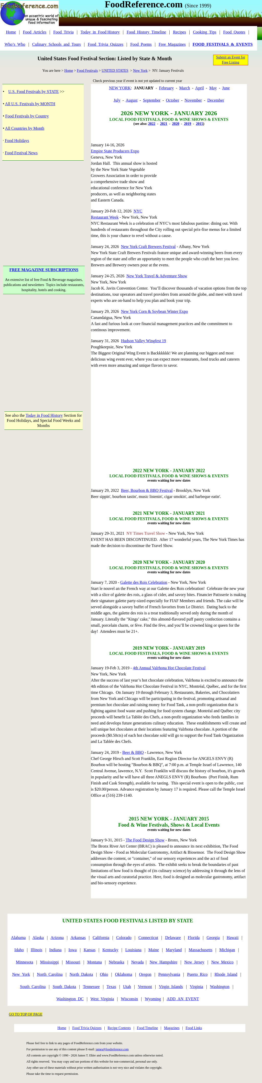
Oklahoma (123, 974)
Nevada (137, 962)
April (199, 88)
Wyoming (153, 999)
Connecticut (148, 937)
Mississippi (49, 962)
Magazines (172, 1028)
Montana (94, 962)
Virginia (196, 986)
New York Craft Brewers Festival (148, 246)
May (213, 88)
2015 (199, 124)
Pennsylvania (169, 974)
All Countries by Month (24, 128)
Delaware (173, 937)
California (101, 937)
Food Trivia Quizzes (86, 1028)
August (131, 100)
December (215, 100)
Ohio (104, 974)
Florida (194, 937)
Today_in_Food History (100, 32)
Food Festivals (87, 71)
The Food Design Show (145, 840)
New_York (21, 974)
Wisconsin (129, 999)
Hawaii (232, 937)
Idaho (19, 950)
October (172, 100)
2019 (187, 124)
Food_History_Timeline (146, 32)
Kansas (89, 950)
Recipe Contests (119, 1028)
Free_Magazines (172, 44)
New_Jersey (194, 962)
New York (140, 71)
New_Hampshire (163, 962)
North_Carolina (49, 974)
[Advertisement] (44, 205)
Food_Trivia (63, 32)
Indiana (55, 950)
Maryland (174, 950)
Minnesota (24, 962)
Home (11, 32)
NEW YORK (120, 88)
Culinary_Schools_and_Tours (56, 44)
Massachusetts (200, 950)
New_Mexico (222, 962)
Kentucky (110, 950)
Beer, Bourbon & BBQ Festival (147, 490)
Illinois (36, 950)
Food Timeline (147, 1028)
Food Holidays (17, 140)
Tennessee (91, 986)
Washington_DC (69, 999)
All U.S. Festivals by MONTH (30, 104)
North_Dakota (81, 974)
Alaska (38, 937)
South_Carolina (33, 986)
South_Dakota (64, 986)
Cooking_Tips (204, 32)
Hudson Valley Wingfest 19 (143, 341)
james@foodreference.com (112, 1049)
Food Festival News (21, 153)
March (184, 88)
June (226, 88)
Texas (111, 986)
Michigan (227, 950)
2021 (163, 124)
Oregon (145, 974)
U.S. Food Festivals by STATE (33, 91)
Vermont (145, 986)
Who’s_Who (15, 44)
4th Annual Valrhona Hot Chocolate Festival (169, 668)
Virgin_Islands (171, 986)
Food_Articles (35, 32)
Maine (153, 950)
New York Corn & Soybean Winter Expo (154, 311)
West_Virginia (102, 999)
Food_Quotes (234, 32)
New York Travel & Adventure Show (156, 276)
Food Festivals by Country (27, 116)
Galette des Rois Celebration (143, 582)
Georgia (213, 937)
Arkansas (78, 937)
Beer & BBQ (133, 752)
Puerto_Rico (197, 974)
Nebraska (116, 962)
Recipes (179, 32)
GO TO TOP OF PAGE (25, 1014)
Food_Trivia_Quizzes (105, 44)
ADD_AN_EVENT (183, 999)
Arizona (57, 937)
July (117, 100)
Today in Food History (44, 415)
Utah (127, 986)
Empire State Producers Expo (115, 151)
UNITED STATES (115, 71)
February (166, 88)
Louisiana (133, 950)
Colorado (124, 937)
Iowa (73, 950)
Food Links (193, 1028)
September (151, 100)
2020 (175, 124)
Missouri (73, 962)
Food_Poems (141, 44)
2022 (151, 124)
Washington (220, 986)
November (193, 100)
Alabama (18, 937)
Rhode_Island (225, 974)
